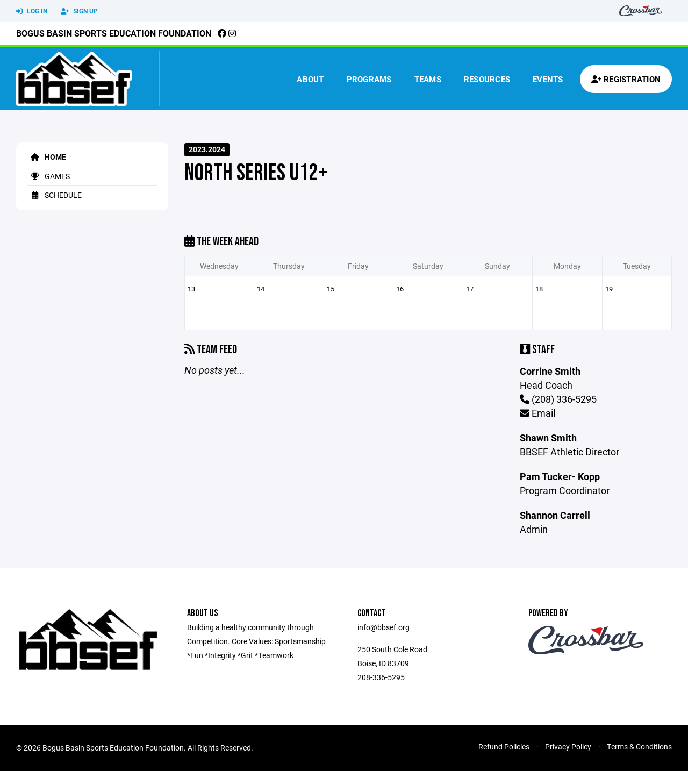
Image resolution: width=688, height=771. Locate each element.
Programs (369, 79)
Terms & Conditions (639, 746)
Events (548, 79)
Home (46, 157)
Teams (427, 79)
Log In (31, 11)
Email (537, 412)
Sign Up (79, 11)
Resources (487, 79)
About (310, 79)
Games (48, 176)
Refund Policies (503, 746)
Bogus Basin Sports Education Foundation (113, 33)
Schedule (54, 195)
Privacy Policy (568, 746)
